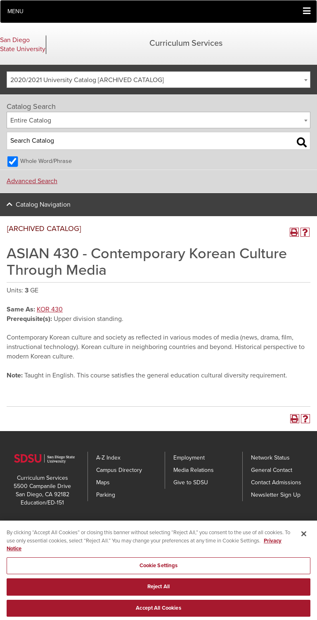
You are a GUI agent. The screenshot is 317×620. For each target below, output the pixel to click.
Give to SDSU (190, 482)
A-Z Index (108, 457)
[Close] (304, 537)
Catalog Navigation (43, 204)
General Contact (271, 470)
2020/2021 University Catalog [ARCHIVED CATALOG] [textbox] (87, 80)
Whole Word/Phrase (46, 161)
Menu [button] (15, 11)
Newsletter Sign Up (275, 494)
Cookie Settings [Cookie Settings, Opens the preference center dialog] (159, 569)
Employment (189, 457)
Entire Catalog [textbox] (30, 120)
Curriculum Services (185, 43)
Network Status (270, 457)
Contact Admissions (276, 482)
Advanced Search (32, 181)
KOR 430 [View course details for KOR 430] (50, 309)
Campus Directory (119, 470)
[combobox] (158, 79)
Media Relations (193, 470)
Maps (103, 482)
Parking (105, 494)
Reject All (158, 590)
